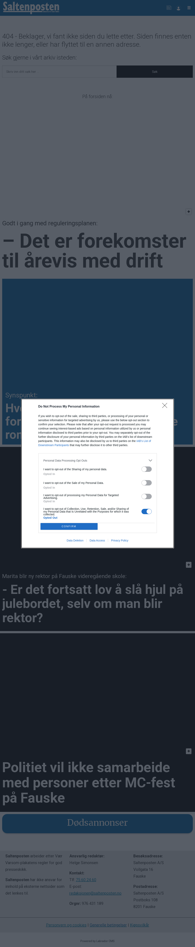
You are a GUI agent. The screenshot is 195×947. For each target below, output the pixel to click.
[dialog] (98, 473)
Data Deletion (75, 540)
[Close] (166, 406)
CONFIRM (69, 526)
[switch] (146, 469)
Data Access (97, 540)
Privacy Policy (119, 540)
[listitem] (97, 460)
